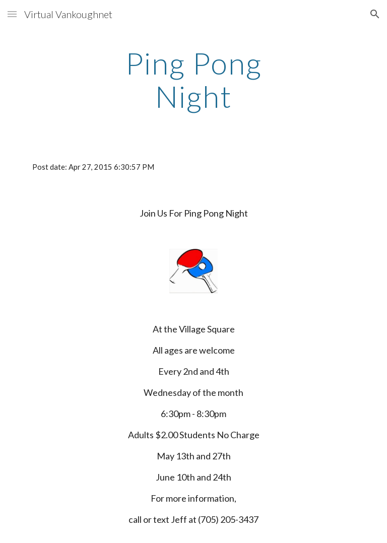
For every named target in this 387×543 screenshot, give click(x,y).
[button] (12, 14)
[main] (193, 79)
